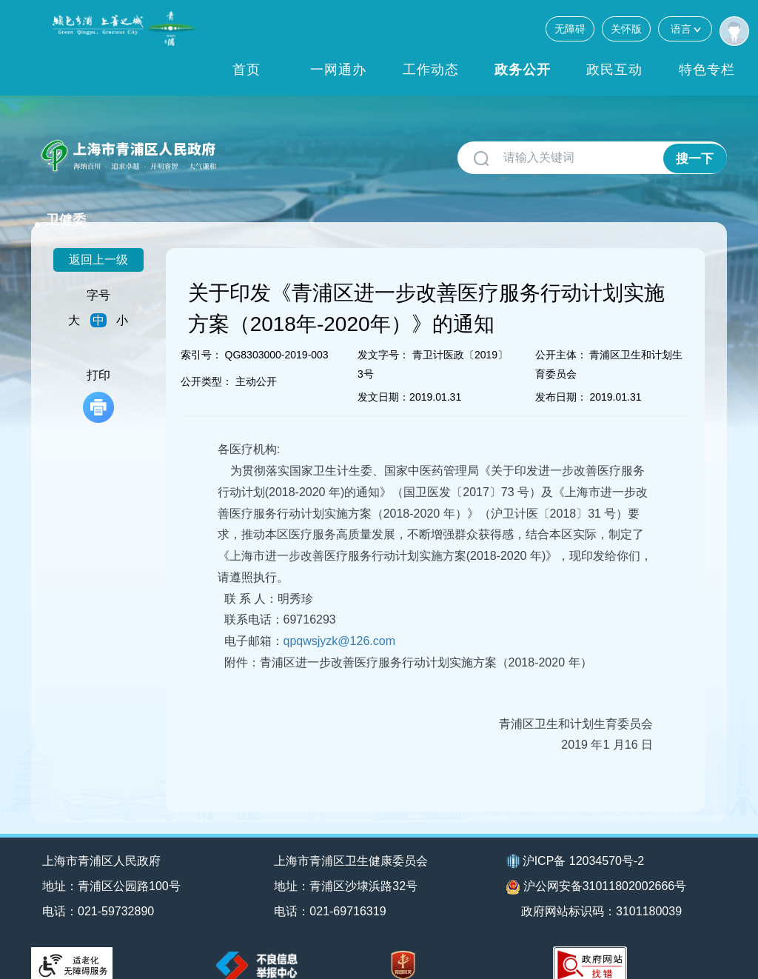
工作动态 (431, 69)
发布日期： (561, 378)
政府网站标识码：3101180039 (603, 892)
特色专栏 (707, 69)
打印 (98, 377)
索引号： (201, 335)
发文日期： (383, 378)
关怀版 (626, 29)
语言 (685, 28)
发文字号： (383, 335)
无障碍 (570, 29)
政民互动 (614, 69)
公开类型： (206, 362)
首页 (246, 69)
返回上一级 (98, 240)
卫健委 (251, 149)
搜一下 (695, 158)
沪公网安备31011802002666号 (596, 868)
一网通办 (338, 69)
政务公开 (522, 69)
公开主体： (561, 335)
